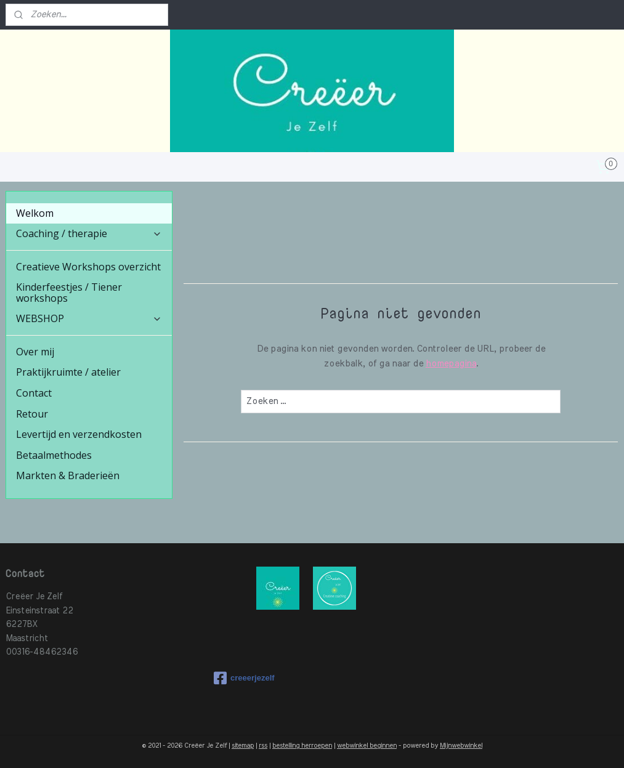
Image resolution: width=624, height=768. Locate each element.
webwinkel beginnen (367, 745)
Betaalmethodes (54, 455)
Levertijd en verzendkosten (79, 434)
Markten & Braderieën (68, 475)
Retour (32, 414)
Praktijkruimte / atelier (68, 372)
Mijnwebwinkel (461, 745)
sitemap (243, 745)
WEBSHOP (89, 318)
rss (263, 745)
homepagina (451, 363)
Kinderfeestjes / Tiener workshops (69, 292)
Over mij (35, 351)
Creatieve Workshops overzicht (88, 266)
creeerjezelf (244, 678)
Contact (34, 393)
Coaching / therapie (89, 233)
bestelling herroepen (302, 745)
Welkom (35, 213)
